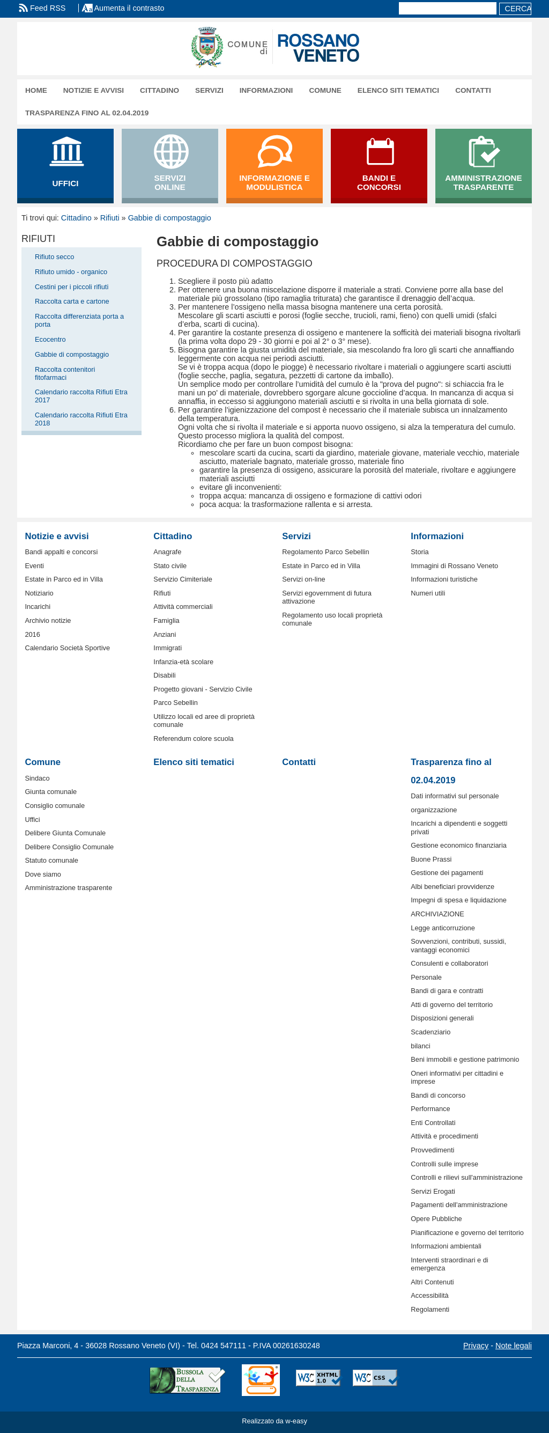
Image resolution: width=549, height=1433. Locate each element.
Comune (325, 90)
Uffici (32, 819)
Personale (426, 977)
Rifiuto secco (54, 257)
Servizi (209, 90)
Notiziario (39, 593)
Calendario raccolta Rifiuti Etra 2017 (81, 396)
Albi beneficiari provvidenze (452, 887)
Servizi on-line (303, 579)
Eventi (34, 566)
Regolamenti (430, 1309)
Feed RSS (47, 8)
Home (36, 90)
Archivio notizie (48, 620)
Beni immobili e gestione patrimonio (465, 1059)
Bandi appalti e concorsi (61, 552)
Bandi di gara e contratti (447, 991)
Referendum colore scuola (193, 738)
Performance (430, 1109)
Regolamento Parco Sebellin (325, 552)
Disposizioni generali (442, 1018)
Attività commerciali (182, 606)
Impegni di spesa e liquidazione (459, 900)
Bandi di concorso (438, 1095)
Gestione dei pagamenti (447, 873)
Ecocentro (50, 339)
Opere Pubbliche (436, 1219)
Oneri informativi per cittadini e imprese (457, 1077)
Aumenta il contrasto (129, 8)
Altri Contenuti (432, 1282)
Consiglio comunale (55, 806)
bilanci (420, 1046)
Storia (419, 552)
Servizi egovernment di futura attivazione (326, 597)
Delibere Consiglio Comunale (69, 847)
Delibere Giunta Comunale (65, 833)
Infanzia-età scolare (183, 662)
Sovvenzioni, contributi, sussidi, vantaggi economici (458, 945)
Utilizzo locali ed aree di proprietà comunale (204, 720)
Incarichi (37, 606)
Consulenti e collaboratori (449, 963)
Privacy (475, 1345)
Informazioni (266, 90)
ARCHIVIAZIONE (437, 914)
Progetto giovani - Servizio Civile (202, 689)
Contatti (473, 90)
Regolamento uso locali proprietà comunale (332, 619)
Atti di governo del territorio (452, 1005)
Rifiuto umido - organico (71, 272)
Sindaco (37, 778)
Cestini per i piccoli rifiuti (71, 287)
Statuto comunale (51, 860)
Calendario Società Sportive (67, 648)
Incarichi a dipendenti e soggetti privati (459, 827)
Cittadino (159, 90)
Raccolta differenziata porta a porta (79, 320)
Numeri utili (428, 593)
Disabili (164, 675)
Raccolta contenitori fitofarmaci (65, 373)
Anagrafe (167, 552)
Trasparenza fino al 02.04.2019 (87, 113)
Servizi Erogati (433, 1191)
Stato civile (170, 566)
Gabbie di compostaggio (169, 218)
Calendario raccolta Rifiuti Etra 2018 (81, 419)
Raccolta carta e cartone (72, 301)
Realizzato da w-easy (274, 1421)
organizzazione (434, 810)
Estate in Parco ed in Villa (64, 579)
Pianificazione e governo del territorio (467, 1233)
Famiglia (166, 620)
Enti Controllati (433, 1123)
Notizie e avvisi (93, 90)
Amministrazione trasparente (68, 888)
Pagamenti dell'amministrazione (459, 1205)
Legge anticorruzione (443, 928)
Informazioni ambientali (446, 1246)
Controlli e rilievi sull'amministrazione (467, 1177)
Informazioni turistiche (444, 579)
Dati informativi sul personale (455, 796)
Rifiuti (110, 218)
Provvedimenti (432, 1150)
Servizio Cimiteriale (182, 579)
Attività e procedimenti (444, 1136)
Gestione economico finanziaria (459, 845)
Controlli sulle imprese (444, 1164)
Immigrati (167, 648)
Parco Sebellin (175, 703)
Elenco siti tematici (398, 90)
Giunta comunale (51, 792)
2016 (32, 634)
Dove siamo (43, 874)
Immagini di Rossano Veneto (454, 566)
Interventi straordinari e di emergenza (449, 1264)
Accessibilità (429, 1295)
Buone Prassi (431, 859)
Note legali (513, 1345)
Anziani (164, 634)
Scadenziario (430, 1032)
